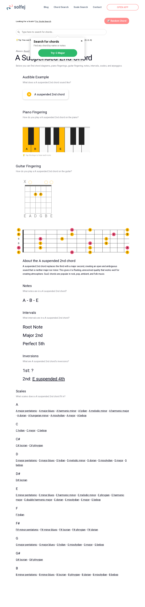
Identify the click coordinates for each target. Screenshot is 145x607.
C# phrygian (36, 445)
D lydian (60, 460)
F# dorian (93, 529)
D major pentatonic (26, 460)
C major (31, 430)
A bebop (82, 415)
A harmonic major (119, 410)
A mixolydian (58, 415)
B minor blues (47, 574)
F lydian (20, 514)
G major (88, 544)
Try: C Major (58, 52)
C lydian (20, 430)
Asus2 (27, 51)
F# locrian (64, 529)
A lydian (82, 410)
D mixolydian (105, 460)
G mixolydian (75, 544)
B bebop (113, 574)
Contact (97, 7)
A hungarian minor (38, 415)
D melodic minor (76, 460)
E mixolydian (72, 499)
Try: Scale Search (43, 21)
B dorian (86, 574)
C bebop (42, 430)
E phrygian (104, 495)
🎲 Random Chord (116, 20)
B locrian (61, 574)
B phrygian (74, 574)
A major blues (47, 410)
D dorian (91, 460)
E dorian (58, 499)
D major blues (47, 460)
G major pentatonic (26, 544)
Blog (46, 7)
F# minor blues (48, 529)
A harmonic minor (66, 410)
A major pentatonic (26, 410)
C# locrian (21, 445)
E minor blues (46, 495)
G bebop (99, 544)
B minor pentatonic (26, 574)
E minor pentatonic (26, 495)
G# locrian (21, 559)
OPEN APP (122, 7)
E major (85, 499)
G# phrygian (36, 559)
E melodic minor (87, 495)
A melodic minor (98, 410)
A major (71, 415)
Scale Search (81, 7)
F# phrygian (79, 529)
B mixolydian (100, 574)
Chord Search (61, 7)
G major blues (47, 544)
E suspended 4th (48, 378)
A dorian (21, 415)
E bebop (96, 499)
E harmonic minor (66, 495)
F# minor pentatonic (27, 529)
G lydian (61, 544)
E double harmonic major (38, 499)
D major (119, 460)
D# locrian (21, 480)
